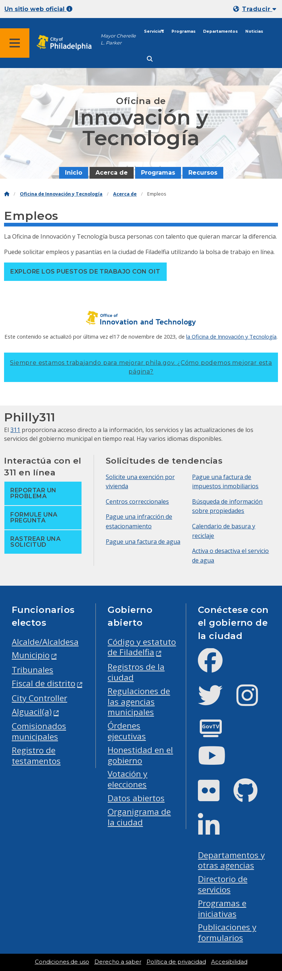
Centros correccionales (137, 501)
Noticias (254, 31)
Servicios (154, 31)
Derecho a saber (117, 961)
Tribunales (32, 669)
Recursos (202, 172)
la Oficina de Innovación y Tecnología (231, 336)
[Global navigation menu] (14, 43)
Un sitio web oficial (38, 9)
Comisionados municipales (39, 731)
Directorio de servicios (222, 884)
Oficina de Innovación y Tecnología (61, 194)
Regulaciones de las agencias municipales (139, 701)
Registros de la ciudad (136, 672)
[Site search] (150, 59)
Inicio (73, 172)
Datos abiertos (136, 798)
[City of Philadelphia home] (68, 43)
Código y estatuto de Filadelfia (142, 647)
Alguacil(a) (32, 711)
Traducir (259, 9)
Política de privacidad (176, 961)
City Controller (39, 698)
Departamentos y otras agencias (231, 860)
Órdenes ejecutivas (127, 731)
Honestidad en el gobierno (140, 755)
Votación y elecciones (127, 779)
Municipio (31, 655)
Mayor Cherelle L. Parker (118, 39)
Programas (183, 31)
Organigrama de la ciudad (139, 817)
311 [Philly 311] (15, 430)
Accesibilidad (229, 961)
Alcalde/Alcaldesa (45, 641)
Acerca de (111, 172)
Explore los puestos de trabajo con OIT (85, 271)
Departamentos (220, 31)
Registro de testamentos (36, 756)
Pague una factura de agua (143, 542)
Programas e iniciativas (222, 908)
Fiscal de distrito (43, 683)
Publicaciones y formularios (227, 932)
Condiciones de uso (62, 961)
